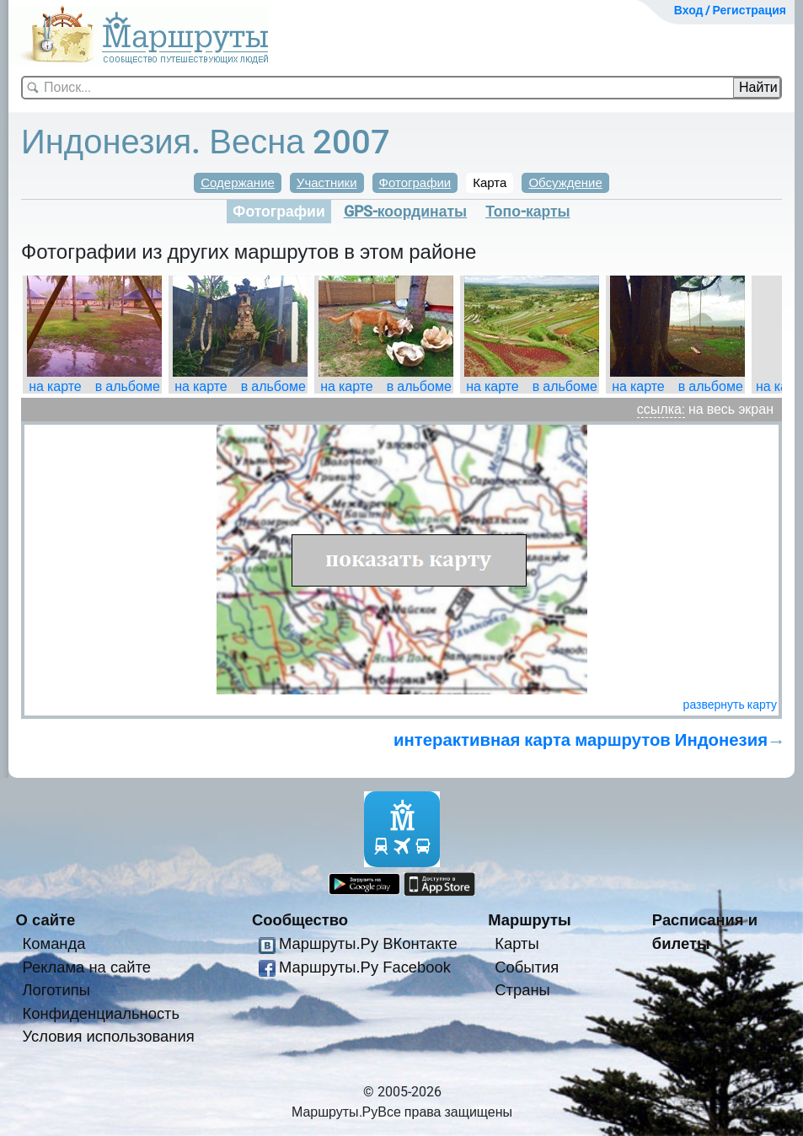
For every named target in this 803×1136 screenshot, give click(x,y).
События (527, 967)
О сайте (46, 920)
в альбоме (127, 386)
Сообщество (300, 920)
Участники (327, 182)
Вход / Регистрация (730, 10)
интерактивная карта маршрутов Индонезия (580, 740)
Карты (516, 943)
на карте (55, 386)
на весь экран (731, 409)
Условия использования (109, 1036)
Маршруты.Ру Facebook (365, 967)
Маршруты (529, 920)
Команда (54, 943)
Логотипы (56, 990)
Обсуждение (565, 182)
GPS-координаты (405, 211)
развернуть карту (730, 704)
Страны (522, 990)
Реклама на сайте (87, 967)
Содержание (238, 182)
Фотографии (415, 182)
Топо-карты (527, 211)
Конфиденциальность (101, 1013)
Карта (489, 182)
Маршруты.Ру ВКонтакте (368, 943)
